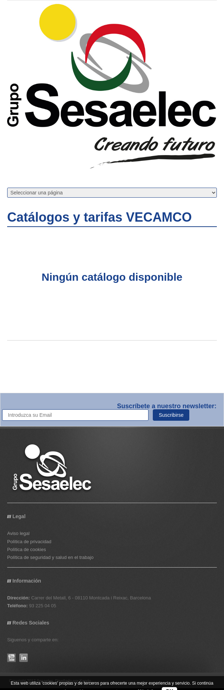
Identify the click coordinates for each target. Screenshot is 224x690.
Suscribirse (171, 415)
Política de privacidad (29, 541)
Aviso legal (18, 533)
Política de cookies (26, 549)
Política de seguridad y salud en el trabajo (50, 557)
